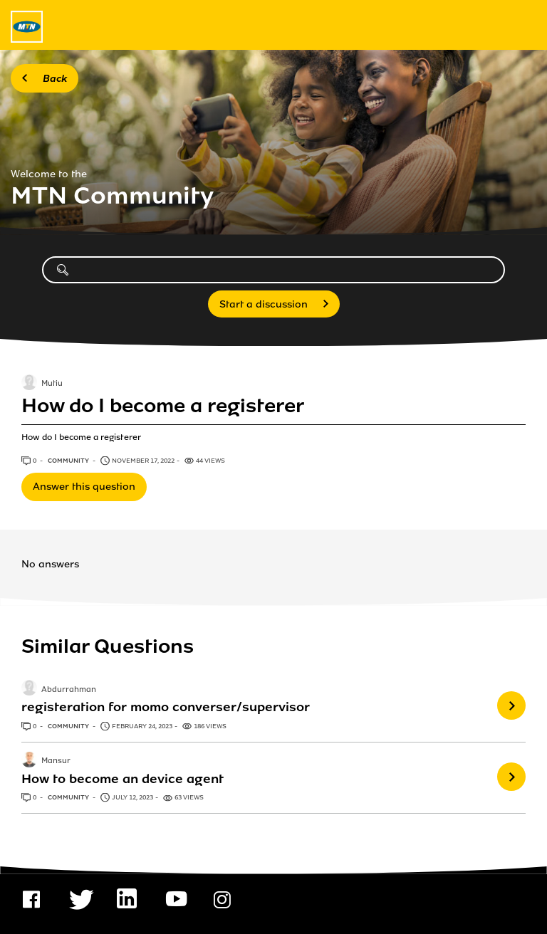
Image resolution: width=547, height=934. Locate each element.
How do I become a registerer (162, 406)
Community (69, 460)
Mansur (56, 761)
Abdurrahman (68, 690)
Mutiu (52, 384)
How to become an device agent (122, 778)
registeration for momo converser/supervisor (165, 706)
